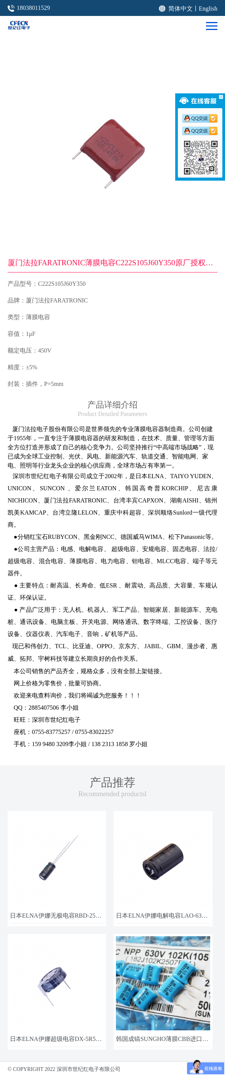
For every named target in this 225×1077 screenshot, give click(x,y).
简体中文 (180, 8)
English (208, 8)
